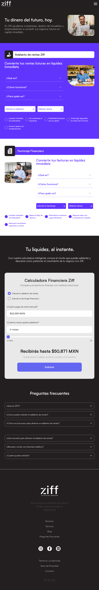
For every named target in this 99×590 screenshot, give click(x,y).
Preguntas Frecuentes (50, 536)
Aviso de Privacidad (49, 566)
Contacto (49, 571)
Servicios (50, 526)
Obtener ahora (45, 109)
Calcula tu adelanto (15, 109)
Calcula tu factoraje (46, 206)
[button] (95, 4)
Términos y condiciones (49, 560)
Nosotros (49, 521)
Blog (49, 531)
